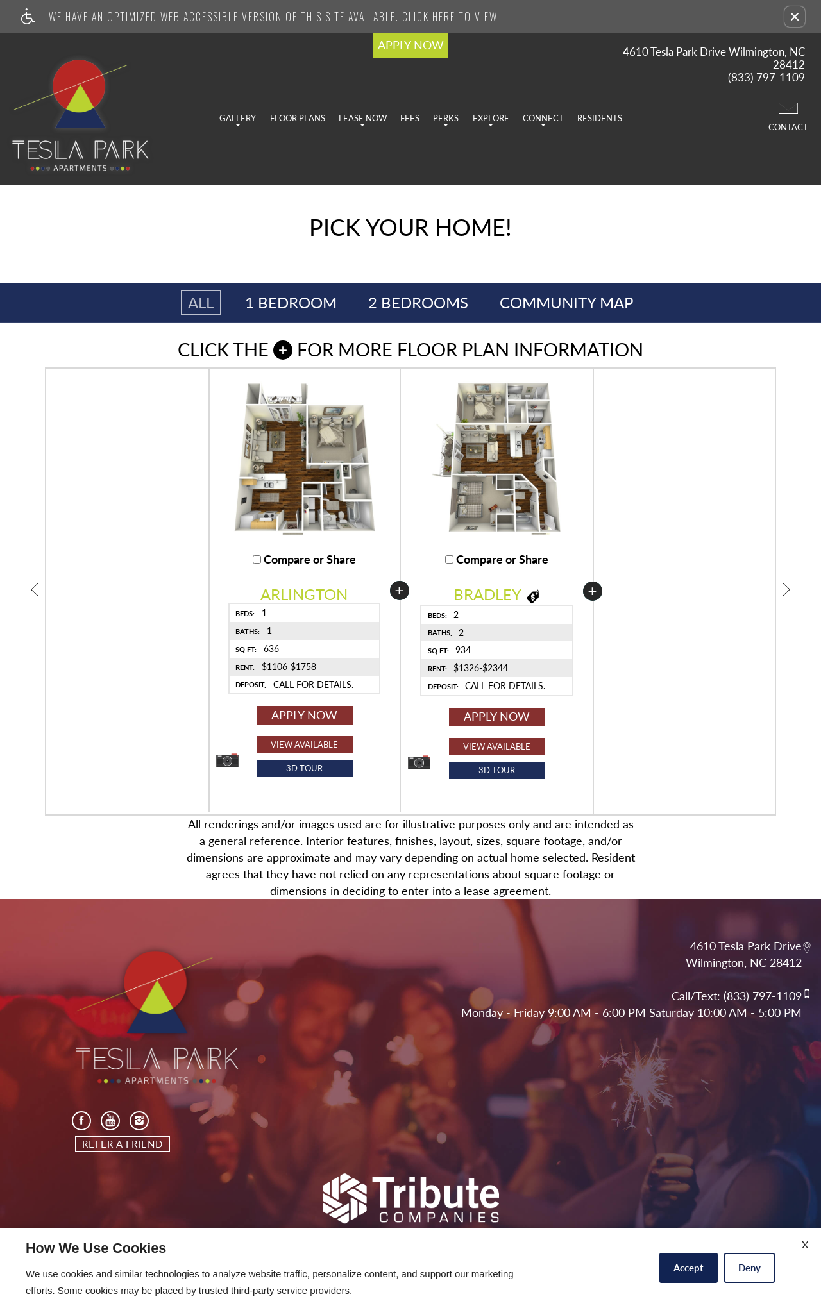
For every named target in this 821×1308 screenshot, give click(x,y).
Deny (749, 1267)
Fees (409, 118)
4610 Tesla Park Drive (746, 946)
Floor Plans (297, 118)
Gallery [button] (237, 119)
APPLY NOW (411, 45)
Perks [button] (446, 119)
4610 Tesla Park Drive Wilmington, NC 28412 (714, 58)
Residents (599, 118)
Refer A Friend (122, 1144)
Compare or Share (304, 559)
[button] (794, 16)
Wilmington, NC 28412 (744, 963)
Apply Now (304, 715)
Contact (788, 116)
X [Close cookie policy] (805, 1244)
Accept (688, 1267)
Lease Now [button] (363, 119)
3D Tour (304, 768)
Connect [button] (543, 119)
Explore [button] (491, 119)
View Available (304, 744)
